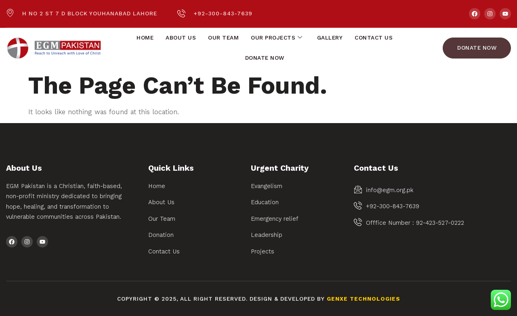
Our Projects (277, 38)
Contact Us (374, 37)
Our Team (223, 37)
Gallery (330, 37)
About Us (181, 37)
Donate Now (264, 57)
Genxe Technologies (363, 298)
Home (145, 37)
